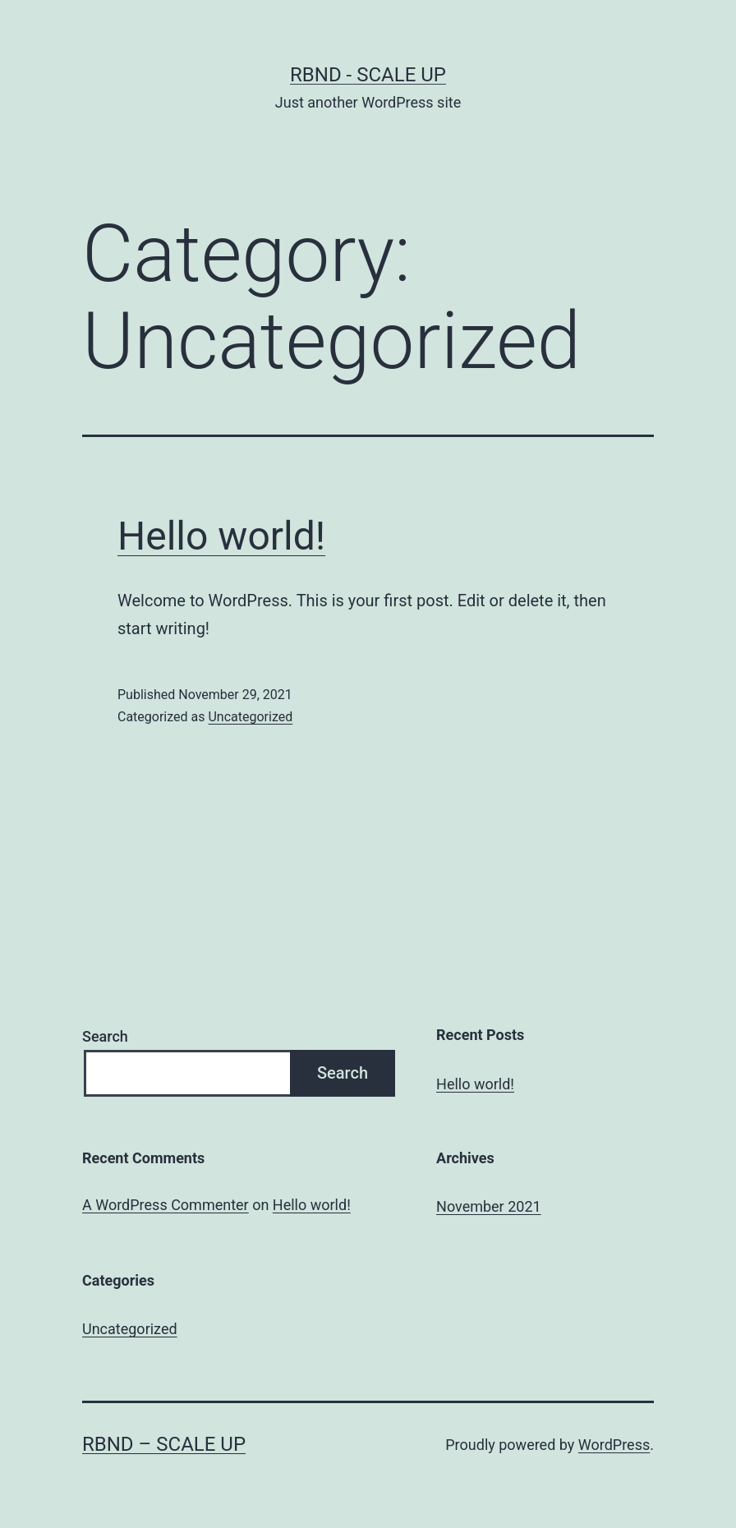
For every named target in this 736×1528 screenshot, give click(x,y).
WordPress (614, 1444)
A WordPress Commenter (165, 1204)
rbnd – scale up (164, 1444)
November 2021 (488, 1206)
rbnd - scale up (368, 74)
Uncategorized (250, 717)
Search (105, 1036)
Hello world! (221, 536)
